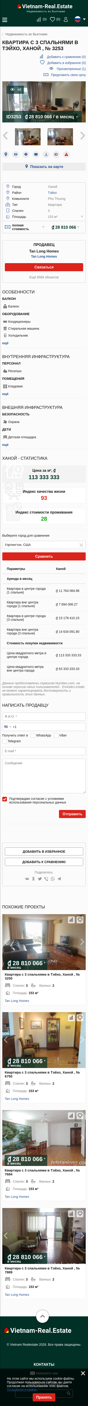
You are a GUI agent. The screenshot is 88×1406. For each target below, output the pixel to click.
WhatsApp (43, 735)
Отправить (72, 814)
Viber (63, 735)
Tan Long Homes (44, 256)
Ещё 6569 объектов (44, 277)
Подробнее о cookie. (22, 1389)
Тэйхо (52, 193)
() (45, 19)
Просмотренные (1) (71, 69)
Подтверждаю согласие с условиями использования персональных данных (37, 800)
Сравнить (44, 556)
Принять (44, 1397)
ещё (5, 343)
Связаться (43, 267)
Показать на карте (46, 167)
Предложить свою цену (68, 75)
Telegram (14, 741)
